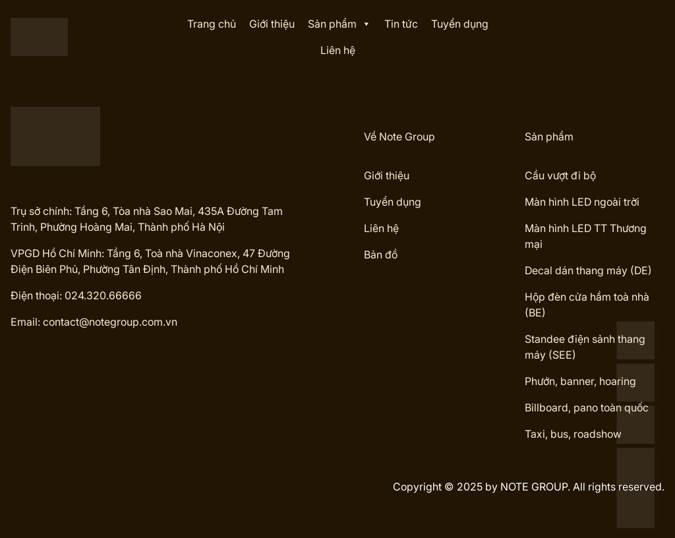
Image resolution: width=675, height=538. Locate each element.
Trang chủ (211, 23)
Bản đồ (380, 254)
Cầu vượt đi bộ (560, 175)
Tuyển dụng (459, 23)
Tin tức (401, 23)
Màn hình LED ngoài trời (582, 201)
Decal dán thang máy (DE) (588, 270)
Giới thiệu (272, 23)
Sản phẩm (339, 24)
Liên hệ (337, 50)
